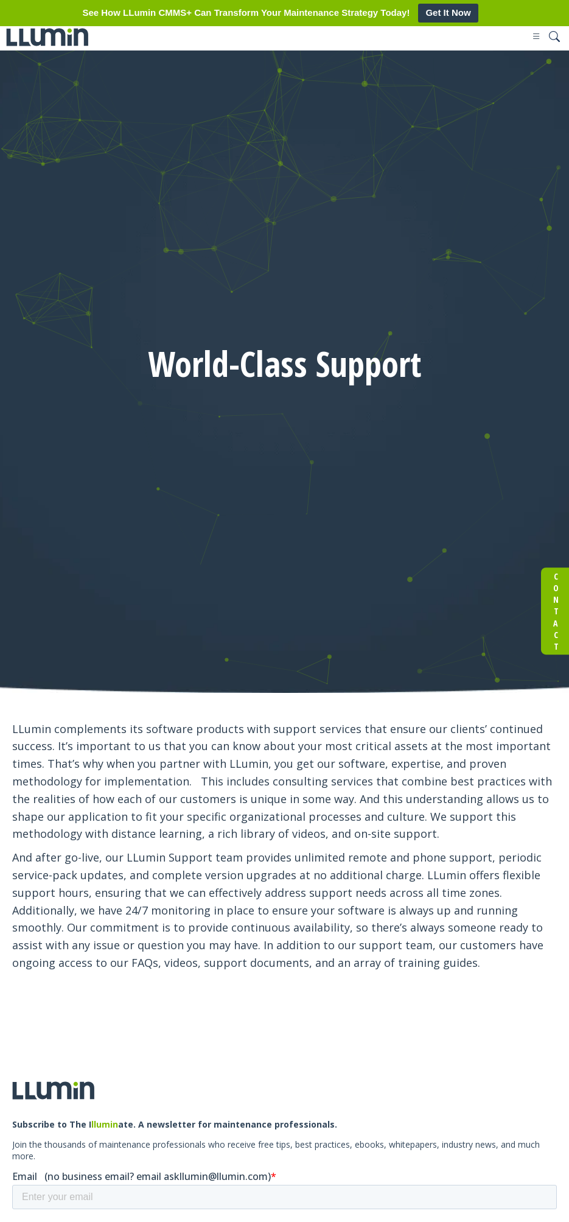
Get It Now (447, 12)
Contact (555, 611)
